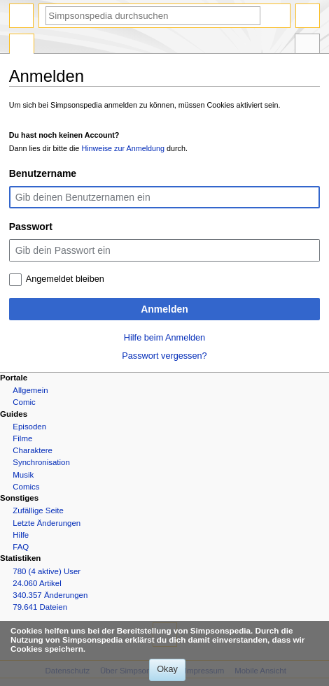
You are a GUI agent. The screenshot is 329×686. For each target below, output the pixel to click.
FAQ (21, 547)
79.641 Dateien (40, 607)
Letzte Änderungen (46, 523)
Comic (24, 402)
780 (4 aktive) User (46, 571)
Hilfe (21, 535)
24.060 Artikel (37, 583)
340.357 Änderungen (50, 595)
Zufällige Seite (38, 510)
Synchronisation (41, 462)
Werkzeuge (307, 45)
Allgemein (30, 390)
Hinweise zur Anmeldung (122, 148)
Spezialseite (22, 45)
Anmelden (164, 309)
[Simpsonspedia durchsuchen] (153, 15)
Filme (22, 438)
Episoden (29, 426)
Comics (26, 487)
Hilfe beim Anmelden (164, 338)
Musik (23, 475)
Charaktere (32, 450)
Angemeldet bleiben (65, 279)
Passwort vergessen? (164, 356)
